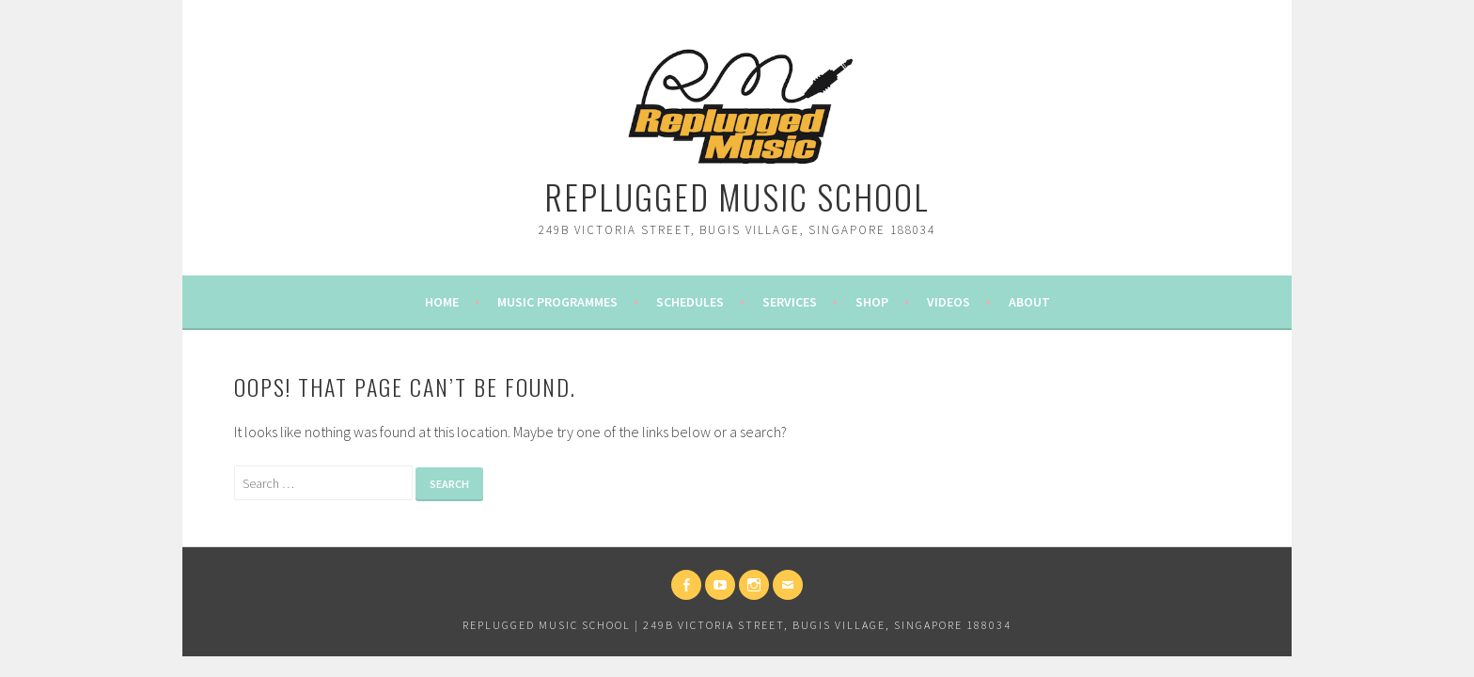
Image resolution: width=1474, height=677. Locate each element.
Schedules (690, 301)
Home (442, 301)
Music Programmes (557, 301)
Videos (948, 301)
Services (789, 301)
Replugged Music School (737, 196)
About (1029, 301)
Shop (871, 301)
